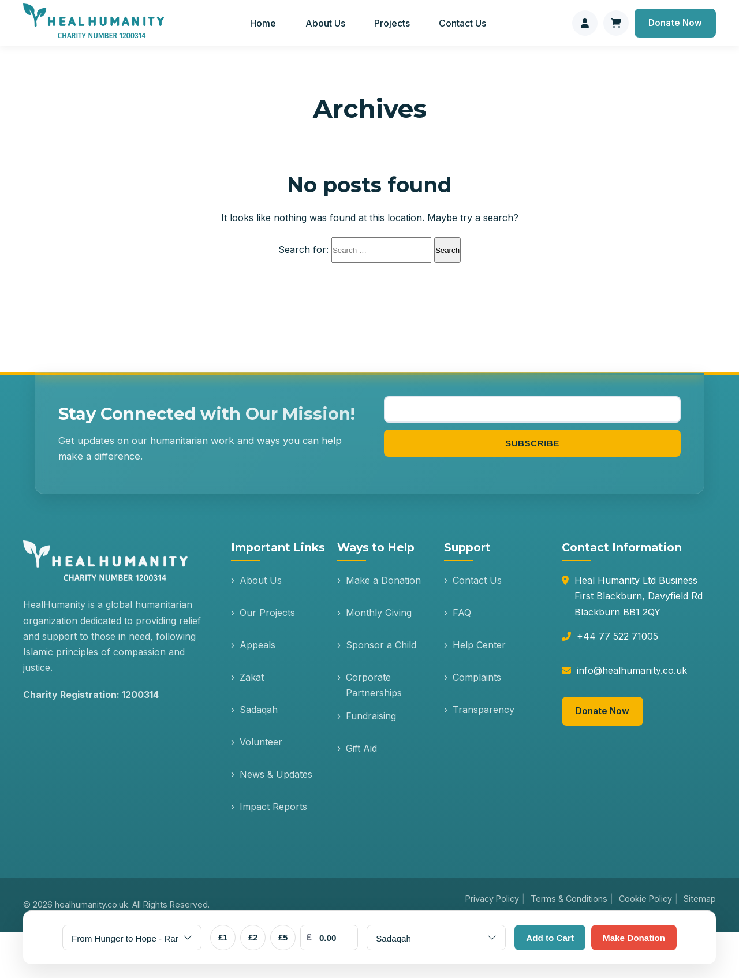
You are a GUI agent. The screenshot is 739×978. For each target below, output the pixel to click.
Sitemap (700, 899)
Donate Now (675, 22)
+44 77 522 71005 (617, 636)
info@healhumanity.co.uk (632, 670)
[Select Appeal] (131, 937)
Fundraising (371, 716)
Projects (384, 22)
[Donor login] (585, 23)
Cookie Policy (645, 899)
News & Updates (276, 774)
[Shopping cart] (616, 23)
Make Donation (634, 938)
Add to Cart (550, 938)
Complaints (477, 677)
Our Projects (267, 612)
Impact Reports (273, 806)
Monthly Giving (379, 612)
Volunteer (261, 742)
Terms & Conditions (569, 899)
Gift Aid (361, 748)
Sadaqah (259, 709)
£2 (252, 937)
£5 (283, 937)
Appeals (257, 645)
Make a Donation (383, 580)
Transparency (483, 709)
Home (286, 22)
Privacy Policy (492, 899)
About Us (333, 22)
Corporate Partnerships (374, 685)
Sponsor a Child (381, 645)
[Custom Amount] (329, 937)
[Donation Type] (436, 937)
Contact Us (440, 22)
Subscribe (532, 443)
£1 (222, 937)
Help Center (479, 645)
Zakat (252, 677)
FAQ (462, 612)
